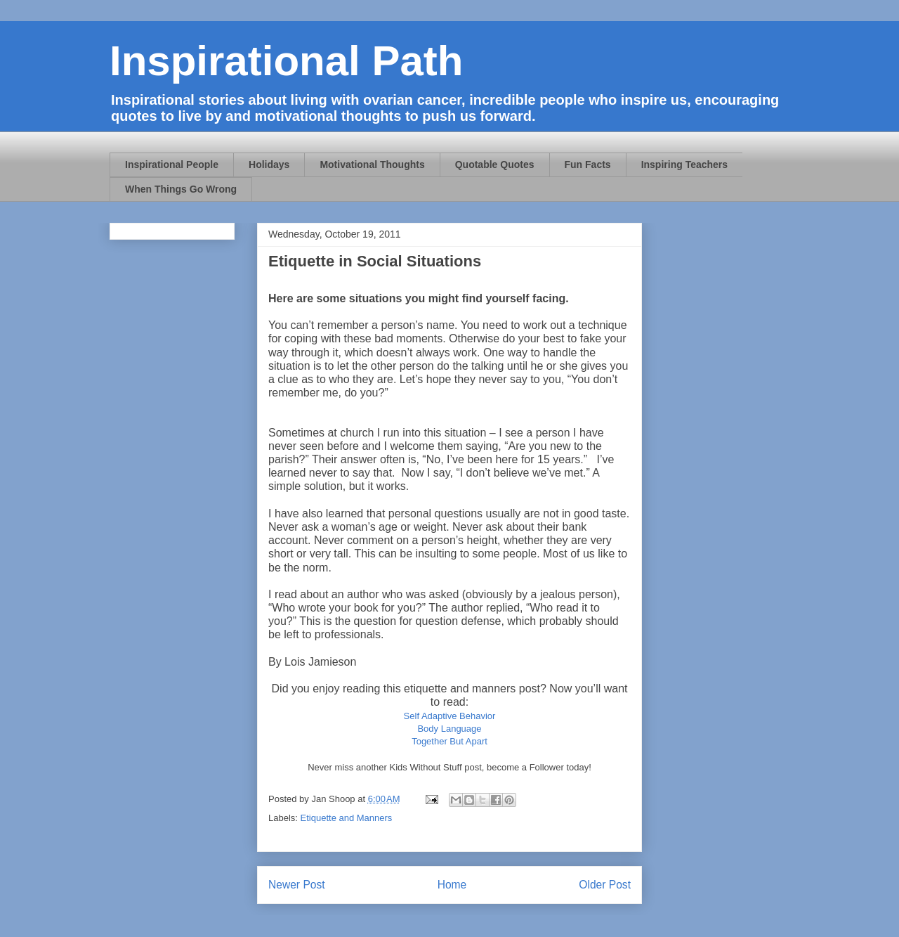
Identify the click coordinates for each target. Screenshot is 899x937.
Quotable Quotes (494, 164)
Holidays (269, 164)
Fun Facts (588, 164)
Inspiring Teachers (684, 164)
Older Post (605, 885)
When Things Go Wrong (181, 189)
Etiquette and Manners (347, 818)
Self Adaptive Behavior (450, 716)
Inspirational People (171, 164)
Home (452, 885)
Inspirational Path (286, 60)
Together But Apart (449, 741)
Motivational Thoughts (372, 164)
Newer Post (296, 885)
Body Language (449, 728)
